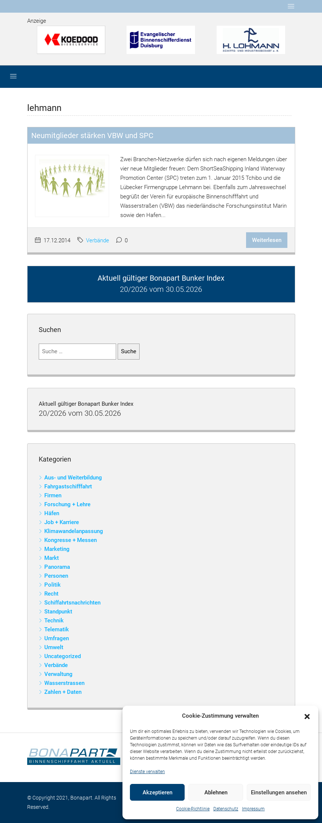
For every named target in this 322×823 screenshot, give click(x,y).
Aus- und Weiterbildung (73, 477)
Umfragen (56, 638)
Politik (52, 584)
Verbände (97, 240)
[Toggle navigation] (291, 6)
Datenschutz (225, 808)
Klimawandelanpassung (73, 531)
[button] (307, 716)
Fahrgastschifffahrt (68, 486)
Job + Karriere (61, 522)
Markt (51, 558)
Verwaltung (58, 674)
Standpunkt (58, 611)
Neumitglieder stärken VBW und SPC (92, 135)
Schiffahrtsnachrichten (72, 602)
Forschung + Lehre (67, 504)
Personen (56, 575)
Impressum (253, 808)
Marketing (57, 549)
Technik (54, 620)
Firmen (52, 495)
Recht (51, 593)
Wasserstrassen (64, 683)
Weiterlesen (266, 240)
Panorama (57, 567)
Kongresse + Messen (70, 540)
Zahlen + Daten (63, 692)
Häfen (51, 513)
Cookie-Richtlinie (193, 808)
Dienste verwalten (147, 771)
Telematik (56, 629)
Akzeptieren (157, 792)
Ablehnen (215, 792)
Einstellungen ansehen (279, 792)
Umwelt (53, 647)
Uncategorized (62, 656)
